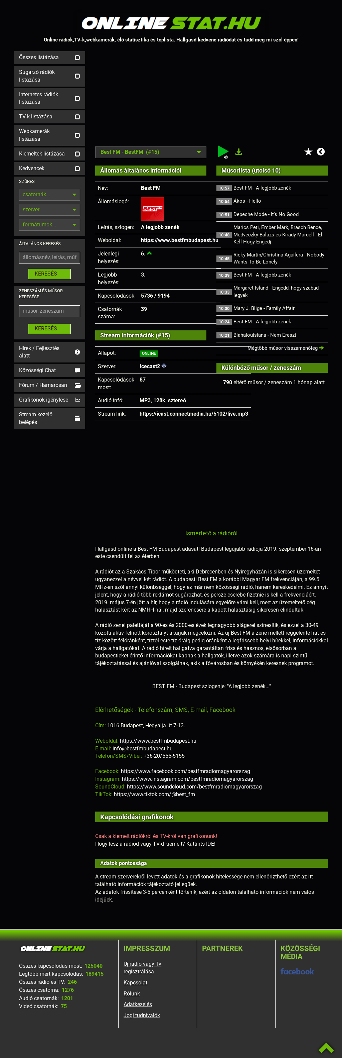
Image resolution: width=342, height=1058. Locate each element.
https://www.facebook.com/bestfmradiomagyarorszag (185, 771)
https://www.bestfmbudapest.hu (179, 240)
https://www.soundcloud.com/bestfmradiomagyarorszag (194, 786)
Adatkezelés (138, 1004)
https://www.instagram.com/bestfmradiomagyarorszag (187, 779)
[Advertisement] (211, 98)
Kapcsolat (135, 982)
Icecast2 (150, 366)
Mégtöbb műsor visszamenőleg (285, 348)
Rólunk (132, 993)
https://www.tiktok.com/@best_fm (154, 794)
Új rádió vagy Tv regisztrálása (142, 968)
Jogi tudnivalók (142, 1015)
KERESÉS (49, 274)
